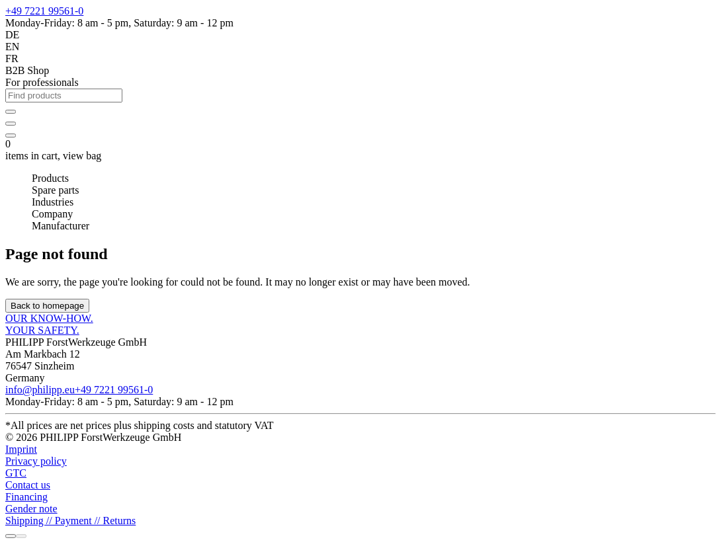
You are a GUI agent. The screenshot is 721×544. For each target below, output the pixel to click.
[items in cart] (10, 135)
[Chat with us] (21, 536)
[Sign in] (10, 112)
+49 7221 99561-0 (44, 11)
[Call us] (10, 536)
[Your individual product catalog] (10, 124)
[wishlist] (10, 120)
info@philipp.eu (40, 389)
